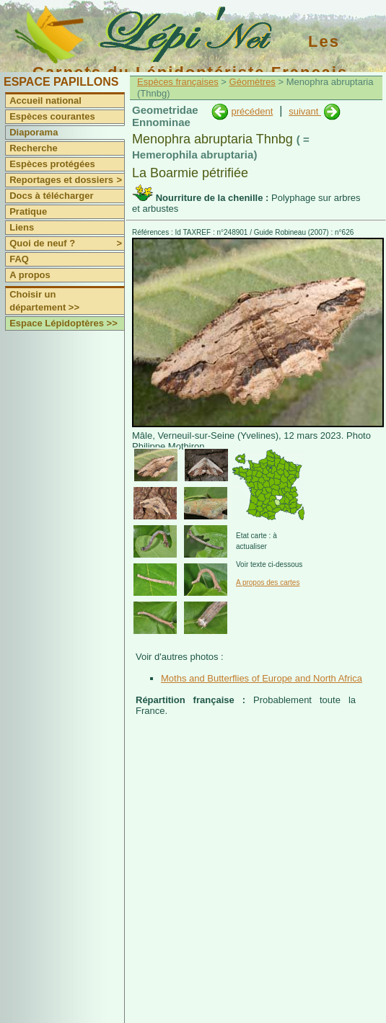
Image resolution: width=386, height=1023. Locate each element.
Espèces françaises (178, 81)
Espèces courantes (52, 116)
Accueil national (45, 100)
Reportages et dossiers (66, 180)
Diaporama (33, 132)
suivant (305, 111)
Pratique (28, 211)
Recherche (33, 148)
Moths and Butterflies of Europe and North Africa (261, 678)
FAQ (19, 259)
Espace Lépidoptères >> (63, 323)
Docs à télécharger (51, 195)
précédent (252, 111)
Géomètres (252, 81)
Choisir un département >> (44, 301)
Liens (21, 227)
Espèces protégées (52, 163)
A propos (30, 274)
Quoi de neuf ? (66, 243)
